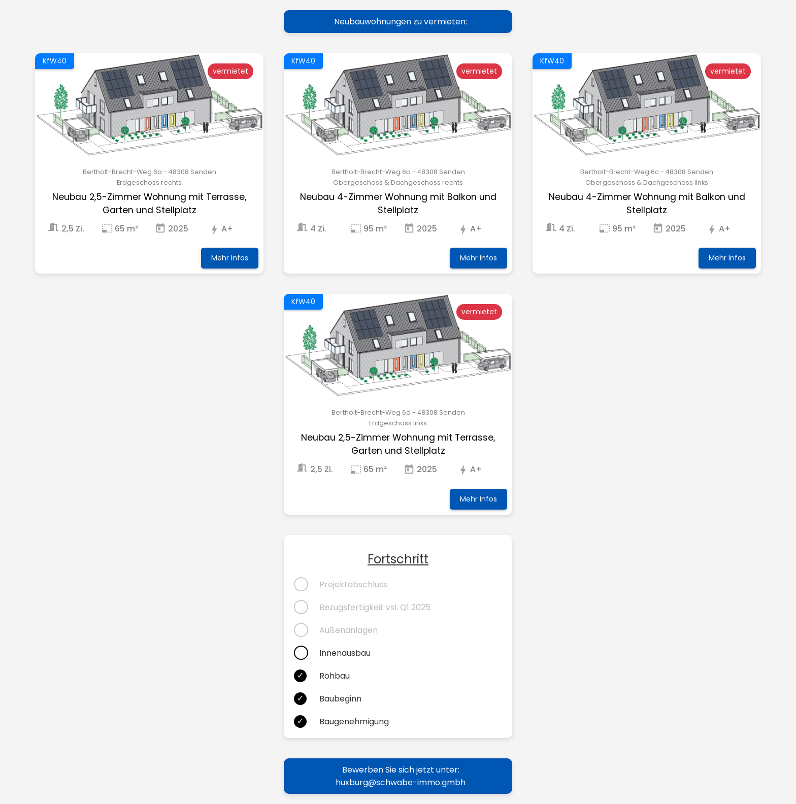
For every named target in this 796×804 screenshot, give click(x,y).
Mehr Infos (229, 258)
